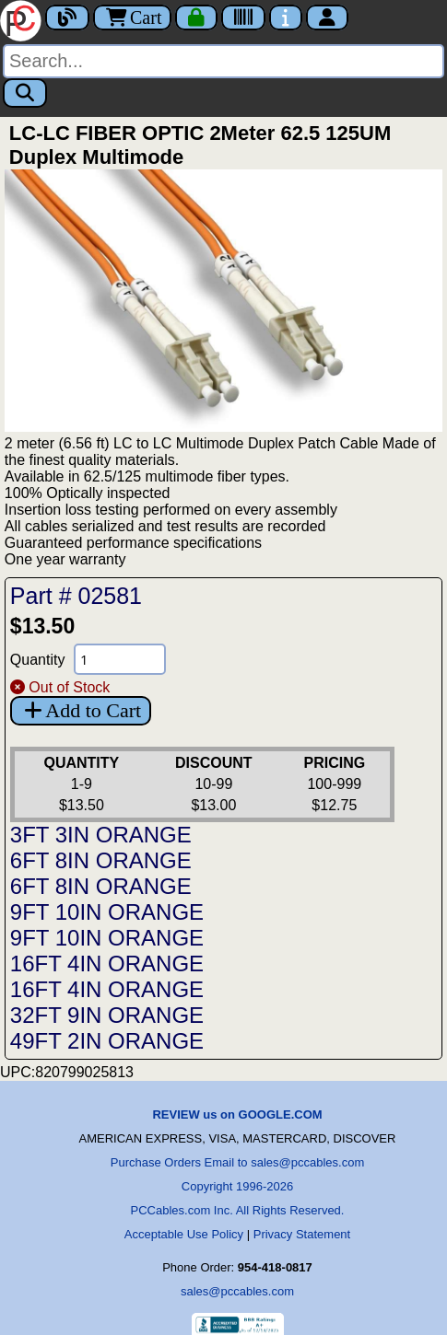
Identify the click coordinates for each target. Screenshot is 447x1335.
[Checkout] (196, 17)
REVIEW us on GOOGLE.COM (237, 1114)
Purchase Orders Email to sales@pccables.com (237, 1162)
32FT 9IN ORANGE (107, 1015)
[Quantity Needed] (120, 659)
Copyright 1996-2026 (237, 1186)
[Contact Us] (285, 17)
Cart (132, 17)
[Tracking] (243, 17)
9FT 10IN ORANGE (107, 912)
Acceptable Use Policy (183, 1234)
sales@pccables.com (237, 1291)
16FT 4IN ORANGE (107, 963)
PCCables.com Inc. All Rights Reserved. (238, 1210)
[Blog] (67, 17)
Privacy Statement (302, 1234)
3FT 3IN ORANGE (101, 834)
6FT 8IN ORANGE (101, 860)
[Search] (223, 61)
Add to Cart (80, 710)
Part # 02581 (76, 596)
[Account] (327, 17)
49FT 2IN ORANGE (107, 1040)
